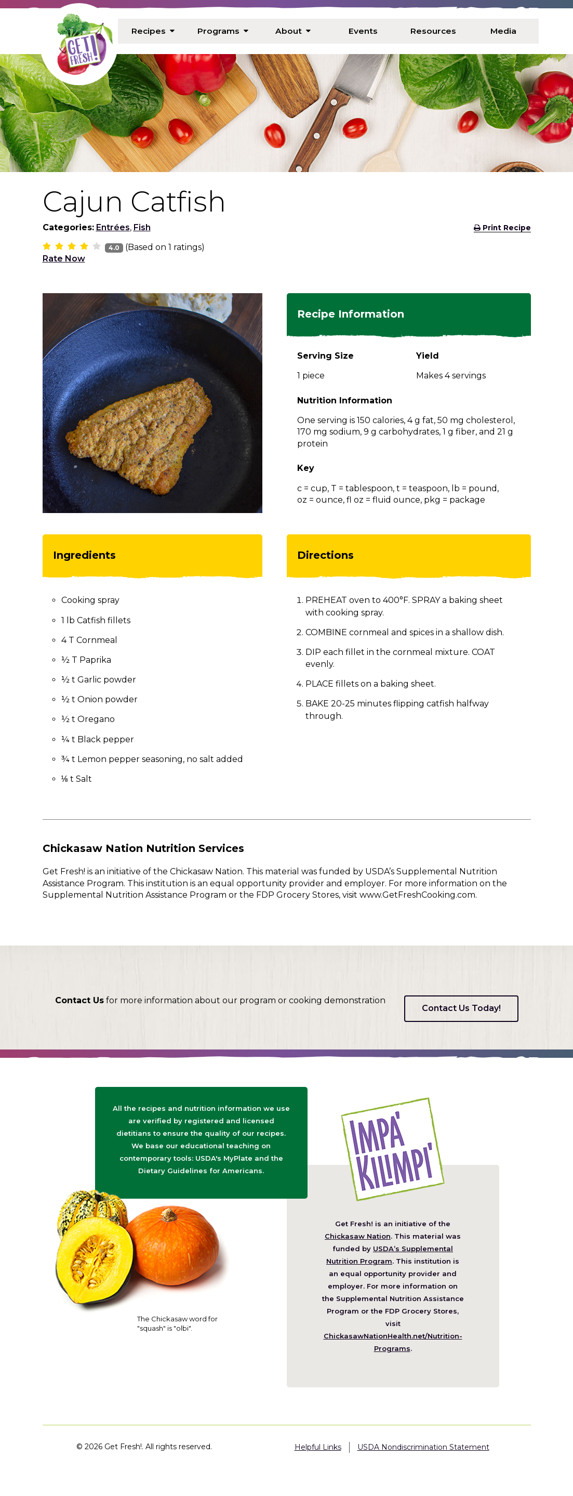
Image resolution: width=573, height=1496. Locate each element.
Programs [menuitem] (223, 30)
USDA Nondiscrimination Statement (423, 1447)
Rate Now (64, 259)
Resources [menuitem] (433, 30)
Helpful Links (318, 1447)
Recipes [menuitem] (153, 30)
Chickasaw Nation (358, 1236)
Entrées (113, 227)
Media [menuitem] (503, 30)
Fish (142, 227)
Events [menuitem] (363, 30)
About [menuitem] (293, 30)
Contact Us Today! (461, 1008)
